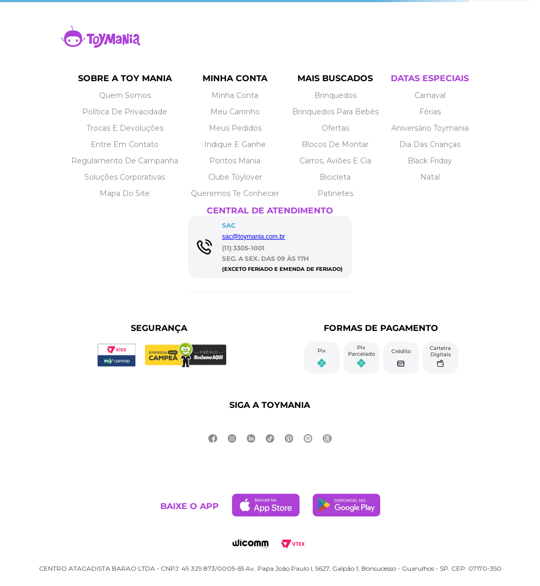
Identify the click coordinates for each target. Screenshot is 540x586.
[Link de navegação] (100, 45)
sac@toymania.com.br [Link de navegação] (253, 236)
